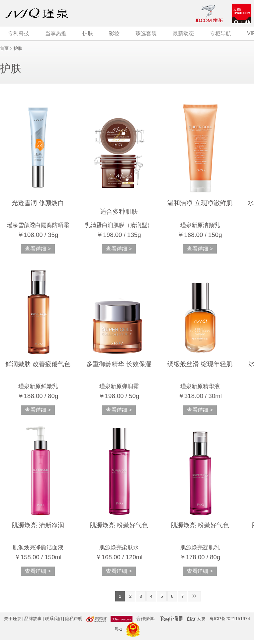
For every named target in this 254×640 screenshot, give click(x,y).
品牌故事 (33, 618)
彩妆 (114, 33)
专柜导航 (220, 33)
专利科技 (18, 33)
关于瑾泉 (12, 618)
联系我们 (53, 618)
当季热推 (55, 33)
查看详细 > (38, 249)
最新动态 (183, 33)
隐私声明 (73, 618)
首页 (4, 48)
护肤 (87, 33)
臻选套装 (146, 33)
